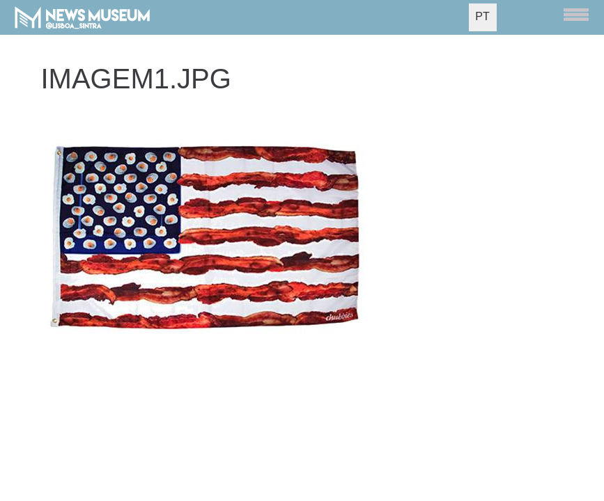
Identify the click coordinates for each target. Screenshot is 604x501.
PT (482, 16)
